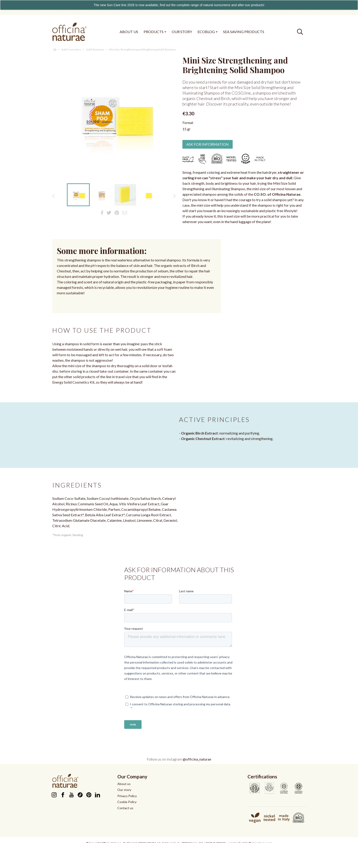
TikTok (80, 794)
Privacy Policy (127, 796)
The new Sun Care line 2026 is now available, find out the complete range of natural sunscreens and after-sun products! (179, 5)
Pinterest (89, 794)
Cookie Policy (127, 802)
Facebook (63, 794)
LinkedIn (97, 794)
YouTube (71, 794)
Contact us (125, 808)
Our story (124, 790)
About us (124, 784)
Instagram (54, 794)
